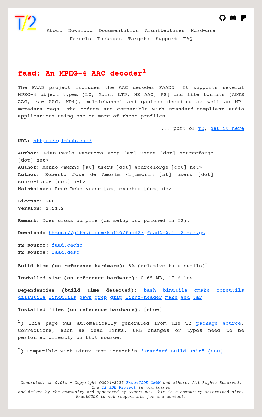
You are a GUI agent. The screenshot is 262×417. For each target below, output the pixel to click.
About (54, 31)
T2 (201, 129)
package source (218, 323)
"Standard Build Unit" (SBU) (181, 351)
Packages (109, 39)
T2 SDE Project (119, 387)
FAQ (187, 39)
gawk (85, 298)
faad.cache (67, 245)
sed (185, 298)
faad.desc (65, 252)
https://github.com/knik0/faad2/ (96, 233)
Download (80, 31)
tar (197, 298)
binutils (175, 290)
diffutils (32, 298)
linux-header (143, 298)
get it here (227, 129)
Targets (138, 39)
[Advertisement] (228, 170)
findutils (62, 298)
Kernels (80, 39)
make (171, 298)
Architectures (165, 31)
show (153, 310)
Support (166, 39)
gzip (116, 298)
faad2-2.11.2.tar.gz (176, 233)
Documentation (119, 31)
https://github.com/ (62, 141)
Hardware (203, 31)
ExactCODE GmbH (143, 383)
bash (150, 290)
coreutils (230, 290)
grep (101, 298)
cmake (202, 290)
